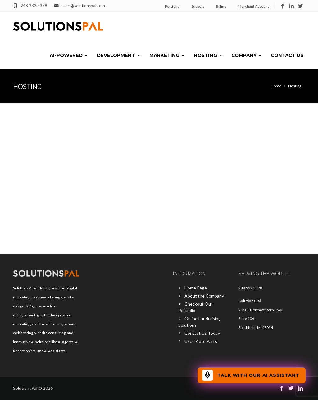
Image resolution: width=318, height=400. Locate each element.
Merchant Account (253, 6)
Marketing (167, 55)
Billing (221, 6)
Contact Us (287, 55)
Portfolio (172, 6)
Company (246, 55)
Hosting (208, 55)
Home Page (195, 287)
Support (197, 6)
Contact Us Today (202, 333)
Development (119, 55)
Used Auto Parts (200, 341)
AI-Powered (69, 55)
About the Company (204, 295)
